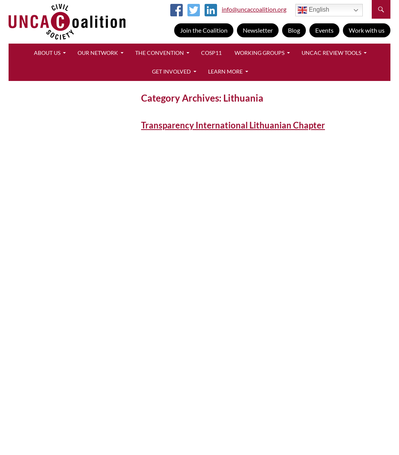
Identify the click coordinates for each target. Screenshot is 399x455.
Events (324, 30)
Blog (294, 30)
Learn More (225, 71)
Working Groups (259, 52)
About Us (47, 52)
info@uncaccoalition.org (254, 9)
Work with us (367, 30)
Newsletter (258, 30)
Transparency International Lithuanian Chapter (233, 125)
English (313, 10)
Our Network (98, 52)
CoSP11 (211, 52)
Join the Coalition (204, 30)
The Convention (159, 52)
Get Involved (171, 71)
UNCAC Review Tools (331, 52)
